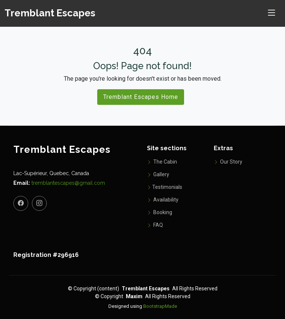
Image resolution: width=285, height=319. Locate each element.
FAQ (155, 225)
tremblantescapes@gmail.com (68, 183)
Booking (159, 212)
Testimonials (164, 187)
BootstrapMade (160, 306)
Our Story (228, 161)
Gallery (158, 174)
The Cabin (162, 161)
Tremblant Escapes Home (140, 96)
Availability (162, 199)
